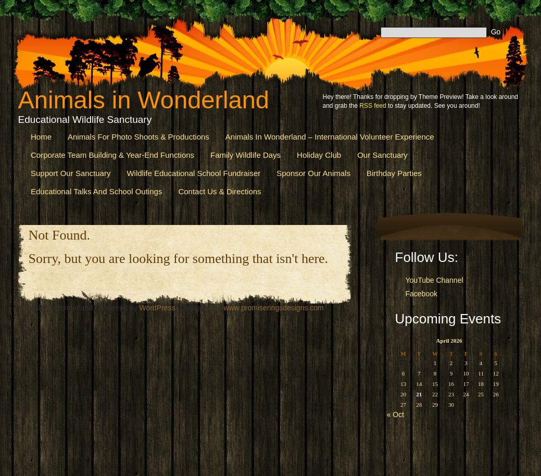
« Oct (395, 414)
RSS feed (372, 105)
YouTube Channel (434, 280)
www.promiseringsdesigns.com (274, 308)
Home (41, 136)
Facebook (421, 294)
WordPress (157, 308)
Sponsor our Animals (313, 173)
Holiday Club (319, 155)
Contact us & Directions (219, 191)
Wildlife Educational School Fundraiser (193, 173)
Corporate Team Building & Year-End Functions (112, 155)
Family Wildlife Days (245, 155)
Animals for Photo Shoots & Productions (138, 136)
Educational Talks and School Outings (96, 191)
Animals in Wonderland (143, 100)
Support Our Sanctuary (70, 173)
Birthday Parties (394, 173)
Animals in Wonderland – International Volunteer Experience (329, 136)
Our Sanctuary (382, 155)
